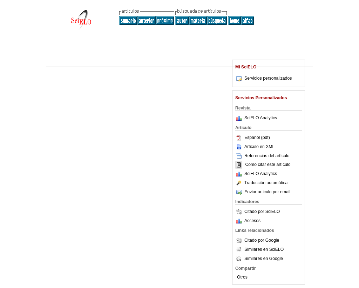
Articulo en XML (255, 146)
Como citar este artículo (267, 164)
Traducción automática (261, 182)
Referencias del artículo (262, 155)
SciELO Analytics (260, 117)
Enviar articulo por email (262, 191)
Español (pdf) (252, 137)
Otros (242, 277)
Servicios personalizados (263, 78)
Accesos (252, 220)
